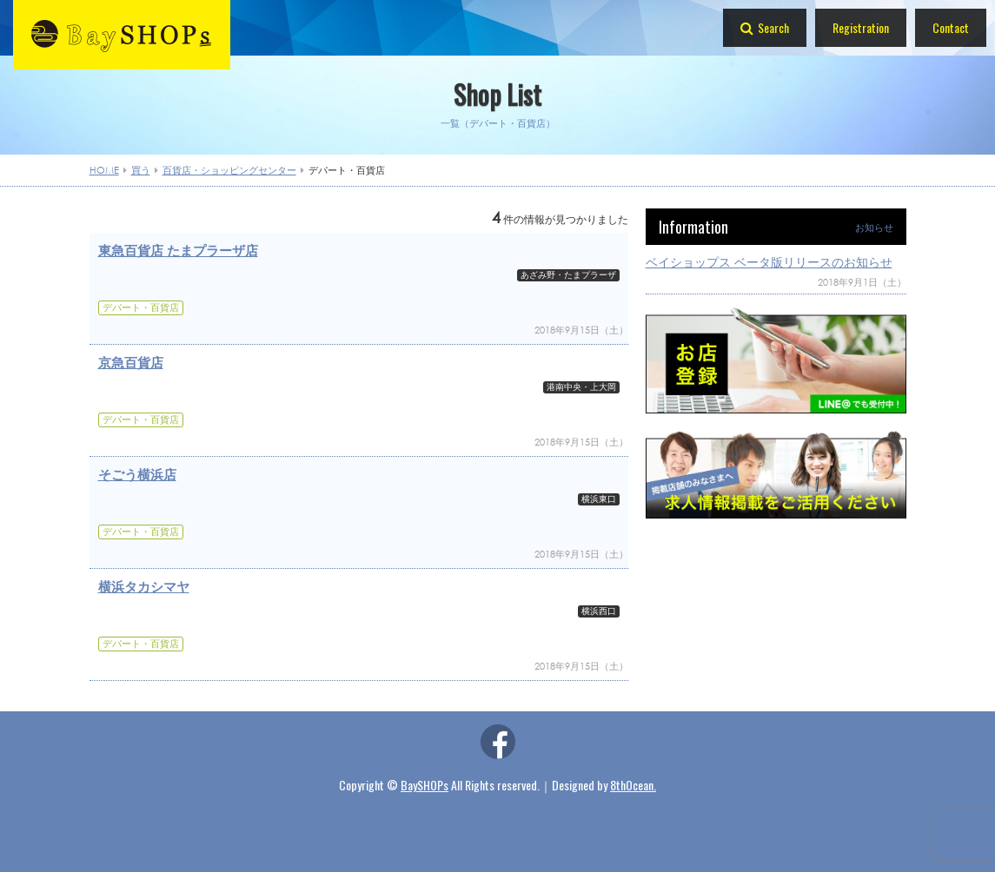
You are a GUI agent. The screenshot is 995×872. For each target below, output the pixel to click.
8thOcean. (633, 785)
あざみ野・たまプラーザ (568, 275)
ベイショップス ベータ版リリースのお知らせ (769, 262)
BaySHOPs (424, 785)
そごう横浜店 (137, 474)
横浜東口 (598, 499)
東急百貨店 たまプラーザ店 (178, 250)
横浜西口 (598, 611)
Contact (950, 27)
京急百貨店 (130, 362)
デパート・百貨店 (141, 307)
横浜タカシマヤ (143, 586)
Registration (860, 27)
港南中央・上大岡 (581, 387)
